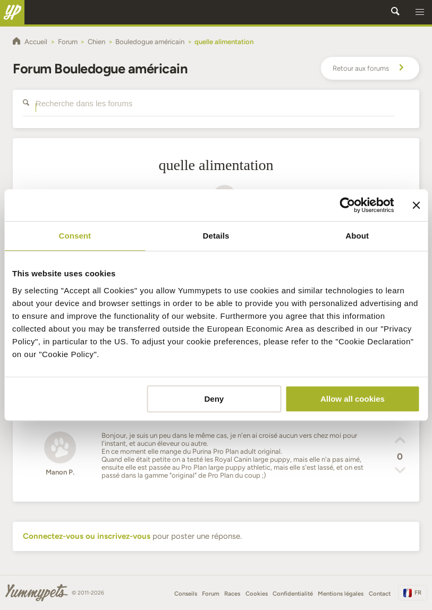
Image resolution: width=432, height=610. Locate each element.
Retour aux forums (370, 68)
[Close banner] (416, 205)
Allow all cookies (352, 398)
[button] (420, 12)
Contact (380, 593)
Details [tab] (216, 235)
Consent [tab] (74, 235)
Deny (214, 398)
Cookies (256, 593)
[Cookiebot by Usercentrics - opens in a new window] (347, 205)
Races (232, 593)
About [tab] (357, 235)
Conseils (185, 593)
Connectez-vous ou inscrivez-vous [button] (86, 536)
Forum (210, 593)
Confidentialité (293, 593)
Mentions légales (340, 593)
